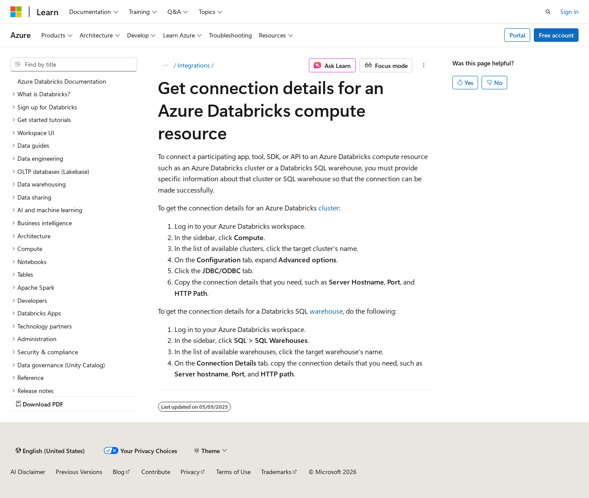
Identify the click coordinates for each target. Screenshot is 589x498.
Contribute (155, 472)
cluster (328, 207)
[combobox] (73, 64)
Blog (118, 472)
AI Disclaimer (27, 472)
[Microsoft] (16, 11)
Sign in (569, 11)
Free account (556, 35)
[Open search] (548, 12)
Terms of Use (233, 472)
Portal (517, 35)
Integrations (193, 65)
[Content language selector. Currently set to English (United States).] (50, 450)
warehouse (326, 310)
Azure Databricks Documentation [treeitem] (61, 81)
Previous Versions (79, 472)
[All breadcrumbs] (165, 65)
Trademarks (276, 472)
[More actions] (423, 65)
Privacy (190, 472)
